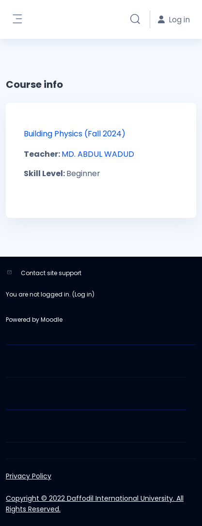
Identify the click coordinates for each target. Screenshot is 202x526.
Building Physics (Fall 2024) (74, 133)
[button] (135, 19)
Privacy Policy (28, 476)
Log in (83, 294)
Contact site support (51, 273)
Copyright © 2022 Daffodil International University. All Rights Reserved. (95, 503)
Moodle (51, 319)
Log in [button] (174, 19)
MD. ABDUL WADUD (98, 154)
